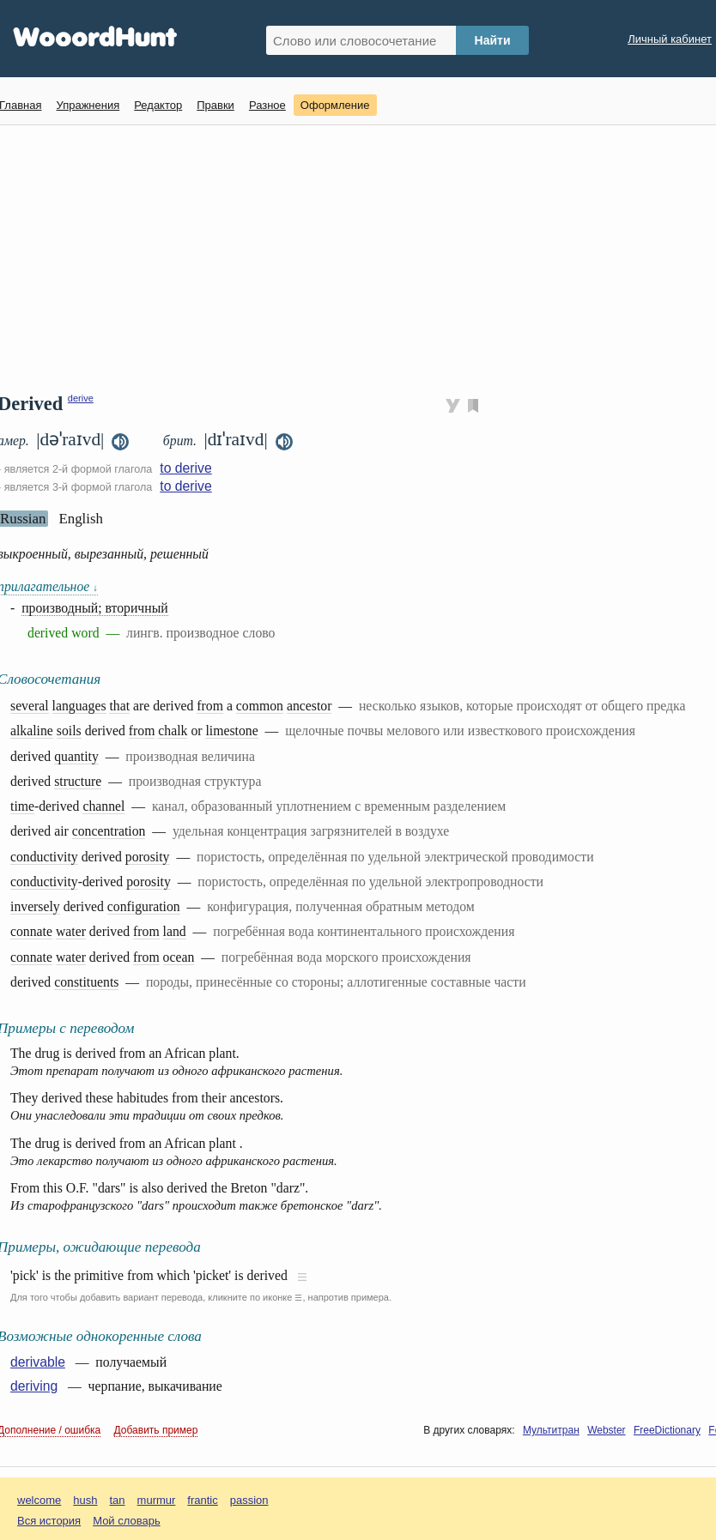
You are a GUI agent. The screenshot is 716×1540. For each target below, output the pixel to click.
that (119, 705)
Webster (606, 1430)
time (22, 806)
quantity (76, 756)
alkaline (31, 730)
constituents (86, 982)
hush (85, 1500)
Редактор (158, 105)
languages (79, 705)
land (174, 931)
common (259, 705)
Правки (215, 105)
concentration (109, 831)
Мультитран (551, 1430)
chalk (172, 730)
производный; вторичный (94, 608)
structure (77, 781)
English (80, 518)
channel (103, 806)
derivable (37, 1362)
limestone (231, 730)
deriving (34, 1386)
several (29, 705)
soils (69, 730)
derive (81, 398)
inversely (35, 906)
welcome (39, 1500)
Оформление (335, 105)
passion (249, 1500)
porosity (147, 856)
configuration (143, 906)
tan (117, 1500)
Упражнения (87, 105)
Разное (267, 105)
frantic (202, 1500)
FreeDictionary (667, 1430)
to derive (185, 468)
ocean (179, 957)
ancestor (309, 705)
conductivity (44, 856)
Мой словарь (127, 1520)
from (210, 705)
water (71, 931)
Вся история (49, 1520)
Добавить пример (156, 1430)
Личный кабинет (670, 39)
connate (31, 931)
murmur (156, 1500)
